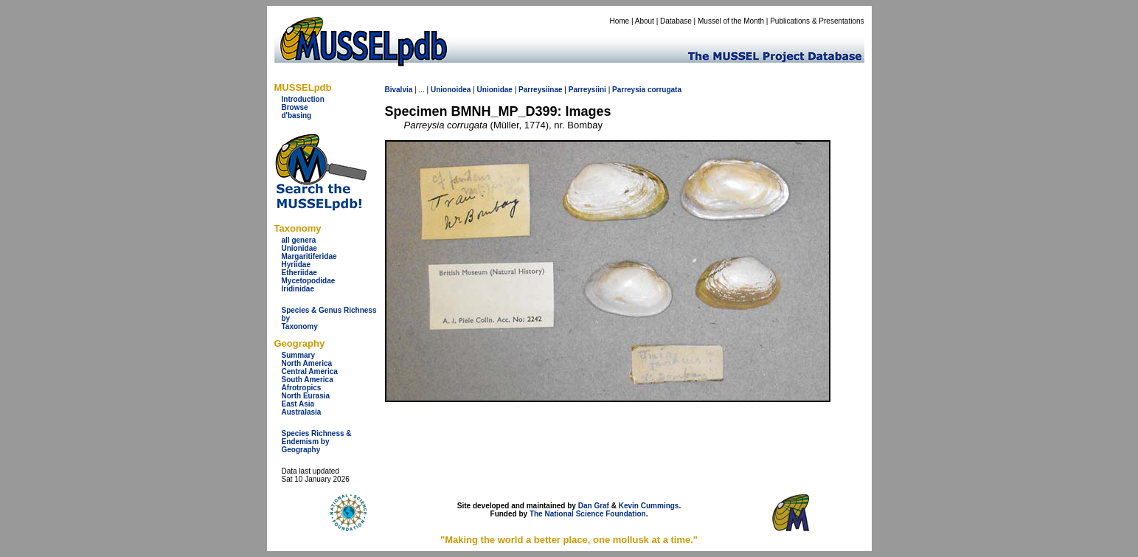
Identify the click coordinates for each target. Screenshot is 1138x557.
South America (307, 380)
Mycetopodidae (309, 281)
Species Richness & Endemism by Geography (317, 441)
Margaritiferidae (309, 256)
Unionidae (299, 248)
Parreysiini (587, 90)
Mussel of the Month (731, 21)
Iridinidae (298, 289)
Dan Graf (593, 506)
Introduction (303, 99)
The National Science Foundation (588, 514)
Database (676, 21)
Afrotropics (302, 388)
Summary (299, 355)
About (644, 21)
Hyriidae (296, 264)
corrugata (664, 90)
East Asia (298, 404)
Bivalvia (399, 90)
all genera (299, 240)
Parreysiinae (540, 90)
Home (619, 21)
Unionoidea (451, 90)
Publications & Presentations (817, 21)
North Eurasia (306, 396)
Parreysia (628, 90)
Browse (295, 107)
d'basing (297, 115)
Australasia (302, 412)
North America (307, 363)
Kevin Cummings (649, 506)
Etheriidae (299, 273)
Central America (310, 371)
